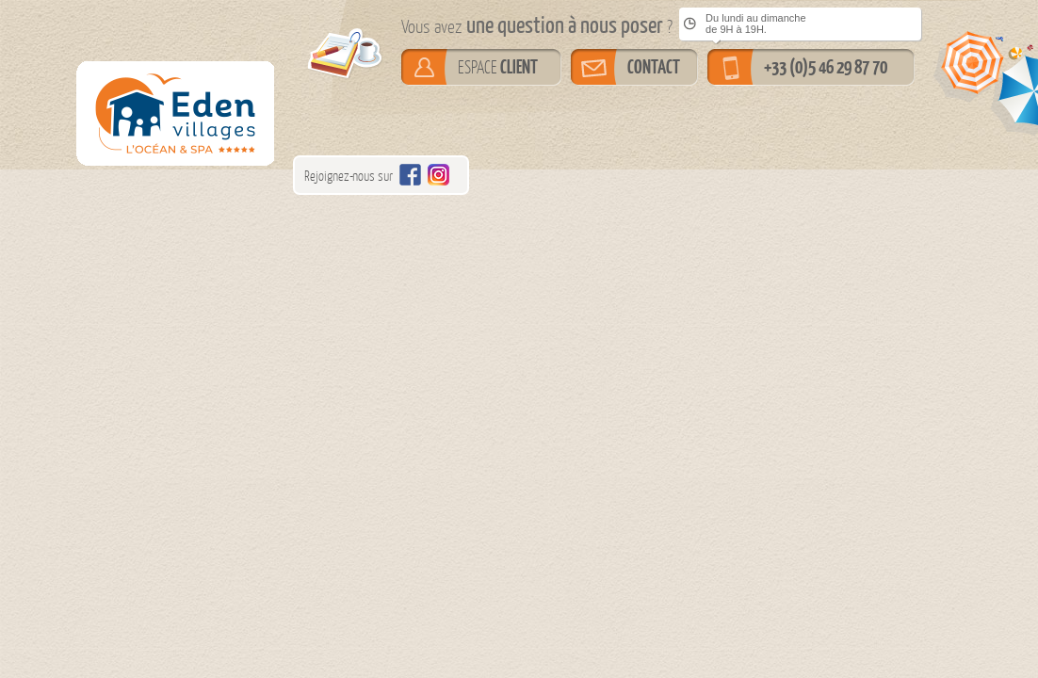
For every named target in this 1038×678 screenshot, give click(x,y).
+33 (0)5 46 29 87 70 (825, 67)
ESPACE (498, 67)
